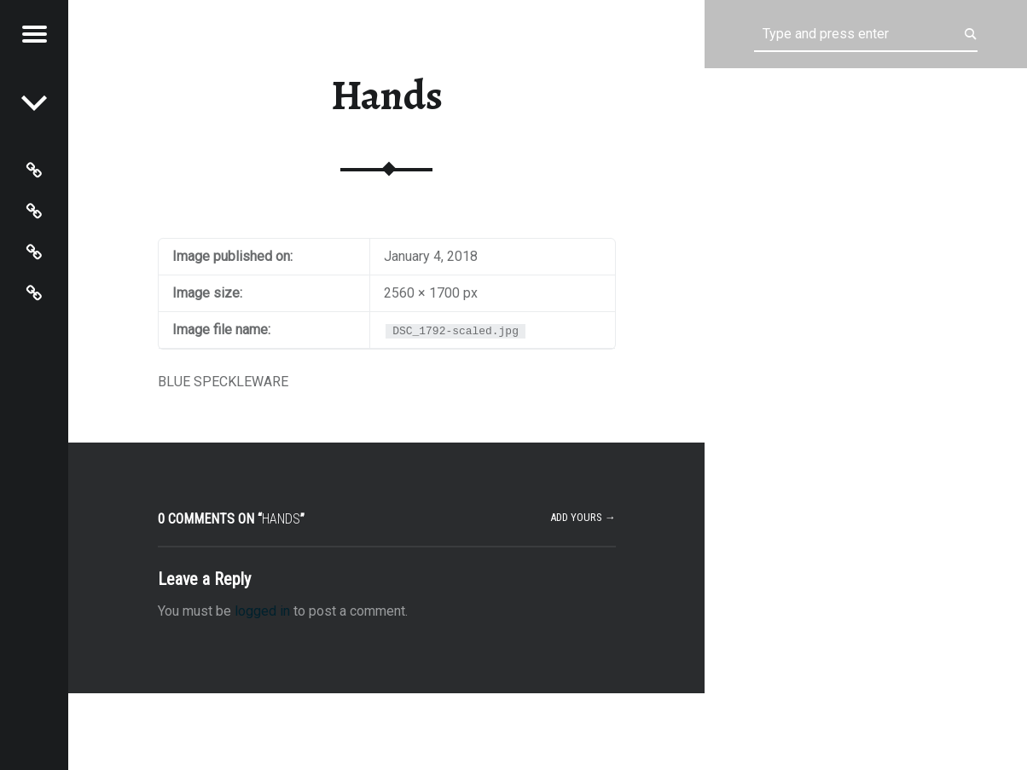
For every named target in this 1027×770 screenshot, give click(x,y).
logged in (262, 611)
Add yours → (583, 517)
